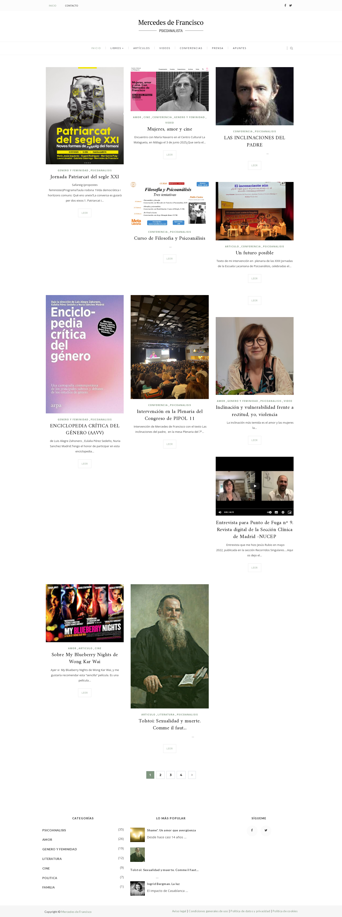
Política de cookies (285, 911)
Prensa (216, 48)
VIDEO (169, 122)
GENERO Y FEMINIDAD (73, 170)
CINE (147, 117)
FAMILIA (48, 887)
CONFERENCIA (162, 117)
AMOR (137, 117)
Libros (117, 48)
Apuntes (237, 48)
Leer (85, 212)
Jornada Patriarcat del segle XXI (84, 177)
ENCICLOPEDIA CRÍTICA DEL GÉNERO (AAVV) (85, 430)
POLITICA (49, 878)
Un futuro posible (255, 253)
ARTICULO (232, 246)
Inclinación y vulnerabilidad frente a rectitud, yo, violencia (255, 411)
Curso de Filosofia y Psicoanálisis (169, 238)
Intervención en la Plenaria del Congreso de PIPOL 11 (170, 415)
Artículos (142, 48)
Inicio (52, 5)
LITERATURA (166, 714)
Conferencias (190, 48)
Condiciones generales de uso (208, 911)
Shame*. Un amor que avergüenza (171, 830)
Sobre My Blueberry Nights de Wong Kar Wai (85, 659)
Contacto (71, 5)
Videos (164, 48)
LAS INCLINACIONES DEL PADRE (254, 142)
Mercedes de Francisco (76, 912)
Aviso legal (179, 911)
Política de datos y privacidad (250, 911)
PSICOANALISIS (101, 170)
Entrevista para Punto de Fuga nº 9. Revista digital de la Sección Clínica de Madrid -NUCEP (254, 530)
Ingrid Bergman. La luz (163, 884)
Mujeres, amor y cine (169, 129)
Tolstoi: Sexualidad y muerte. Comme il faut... (170, 725)
